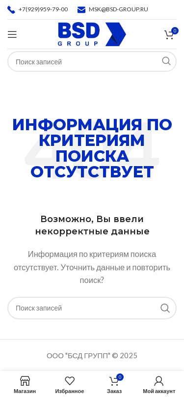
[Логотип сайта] (92, 32)
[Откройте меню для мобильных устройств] (12, 34)
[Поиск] (92, 308)
